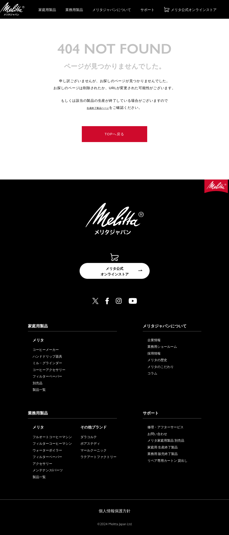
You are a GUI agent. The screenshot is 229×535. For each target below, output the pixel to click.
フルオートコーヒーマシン (52, 437)
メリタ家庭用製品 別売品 (165, 440)
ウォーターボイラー (47, 450)
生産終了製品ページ (98, 108)
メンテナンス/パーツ (48, 470)
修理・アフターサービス (165, 427)
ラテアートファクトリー (98, 457)
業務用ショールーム (162, 346)
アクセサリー (42, 463)
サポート (147, 10)
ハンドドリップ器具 (47, 356)
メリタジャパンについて (111, 10)
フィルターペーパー (47, 376)
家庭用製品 (47, 10)
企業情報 (154, 340)
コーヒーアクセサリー (49, 370)
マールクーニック (93, 450)
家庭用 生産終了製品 (162, 447)
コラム (152, 373)
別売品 (37, 383)
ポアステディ (90, 443)
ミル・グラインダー (47, 363)
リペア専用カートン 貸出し (167, 460)
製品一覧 (39, 390)
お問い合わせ (157, 434)
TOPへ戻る (114, 134)
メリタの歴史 (157, 360)
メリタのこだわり (160, 367)
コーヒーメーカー (46, 350)
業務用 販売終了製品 (162, 454)
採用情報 (154, 353)
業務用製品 (74, 10)
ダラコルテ (88, 437)
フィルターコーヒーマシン (52, 443)
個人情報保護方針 (115, 511)
